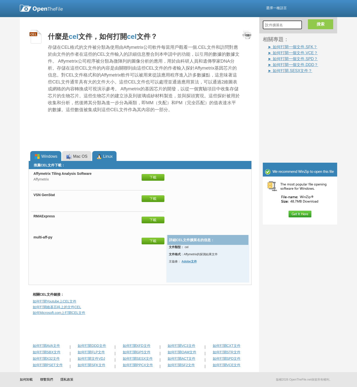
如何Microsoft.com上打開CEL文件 (59, 313)
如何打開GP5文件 (136, 352)
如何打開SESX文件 (138, 359)
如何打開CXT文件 (226, 346)
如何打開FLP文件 (91, 352)
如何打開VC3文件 (181, 346)
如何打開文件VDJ (91, 359)
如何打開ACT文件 (181, 359)
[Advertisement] (292, 85)
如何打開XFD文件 (136, 346)
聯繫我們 (46, 379)
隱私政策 (66, 379)
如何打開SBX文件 (46, 352)
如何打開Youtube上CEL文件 (54, 301)
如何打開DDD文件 (92, 346)
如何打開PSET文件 (48, 365)
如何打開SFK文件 (91, 365)
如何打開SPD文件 (227, 359)
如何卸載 (26, 379)
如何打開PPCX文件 (138, 365)
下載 (152, 177)
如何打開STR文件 (226, 352)
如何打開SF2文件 (181, 365)
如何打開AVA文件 (46, 346)
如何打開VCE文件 (227, 365)
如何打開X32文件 (46, 359)
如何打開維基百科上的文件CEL (57, 307)
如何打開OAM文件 (182, 352)
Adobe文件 (189, 261)
